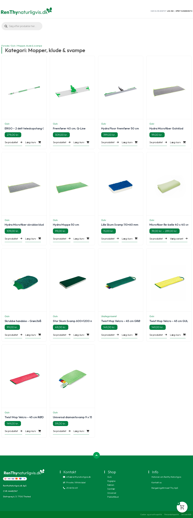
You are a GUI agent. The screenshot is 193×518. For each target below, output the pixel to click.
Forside (5, 45)
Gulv (13, 45)
